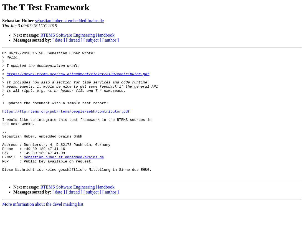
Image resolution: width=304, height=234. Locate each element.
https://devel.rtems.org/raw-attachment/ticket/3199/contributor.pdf (78, 78)
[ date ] (58, 40)
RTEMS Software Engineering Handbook (77, 35)
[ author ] (110, 40)
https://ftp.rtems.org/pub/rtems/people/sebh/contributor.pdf (66, 123)
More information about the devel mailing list (42, 229)
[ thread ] (74, 40)
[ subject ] (92, 40)
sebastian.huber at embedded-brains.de (69, 20)
